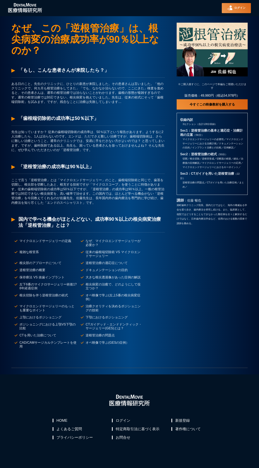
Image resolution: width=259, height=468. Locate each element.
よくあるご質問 (69, 430)
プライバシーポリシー (75, 440)
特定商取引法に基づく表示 (138, 430)
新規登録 (182, 420)
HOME (62, 420)
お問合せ (123, 440)
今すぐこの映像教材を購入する (212, 104)
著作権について (188, 430)
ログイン (123, 420)
